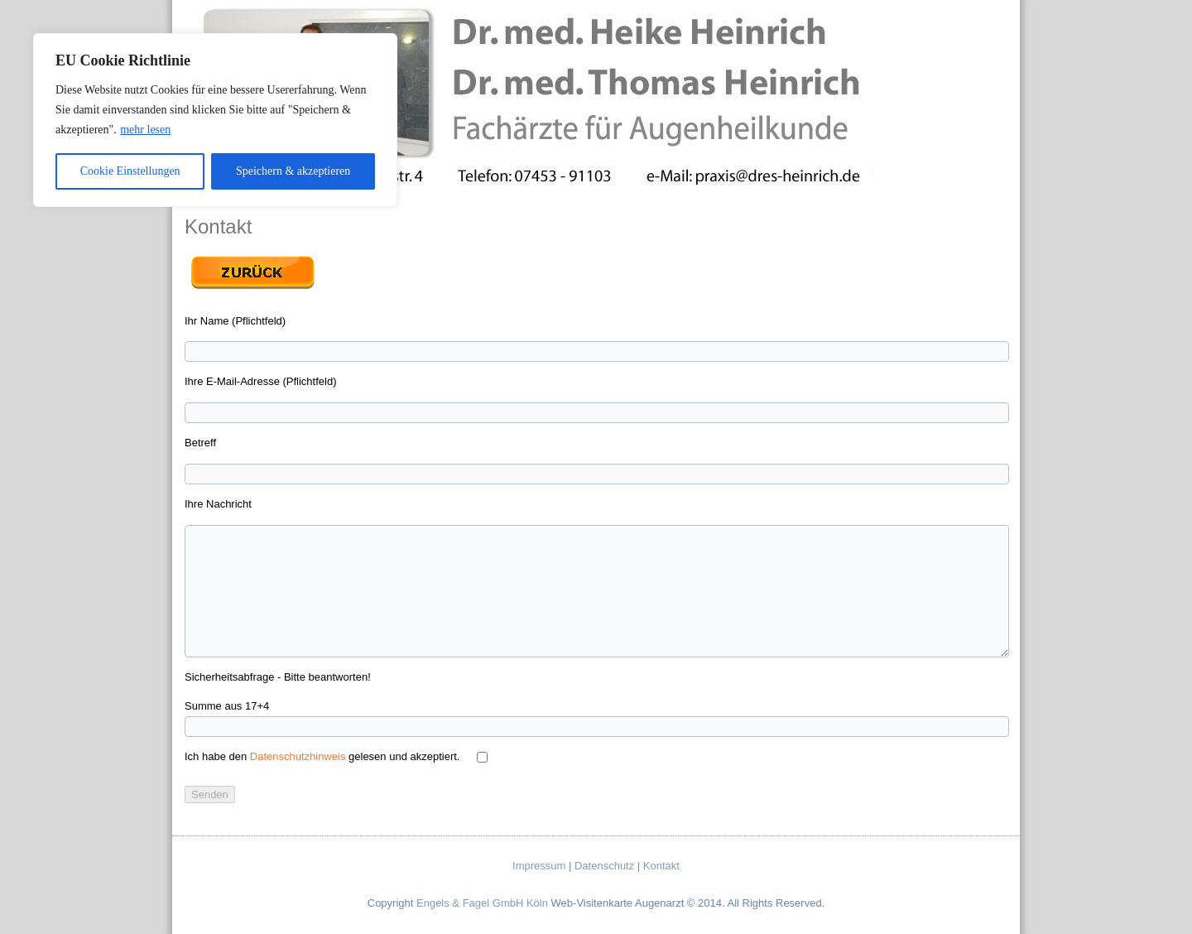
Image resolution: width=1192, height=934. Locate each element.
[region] (215, 120)
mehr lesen (145, 129)
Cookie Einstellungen (130, 171)
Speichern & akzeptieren (293, 171)
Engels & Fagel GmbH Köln (482, 903)
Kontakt (661, 865)
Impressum (538, 865)
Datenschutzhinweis (298, 756)
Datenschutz (604, 865)
